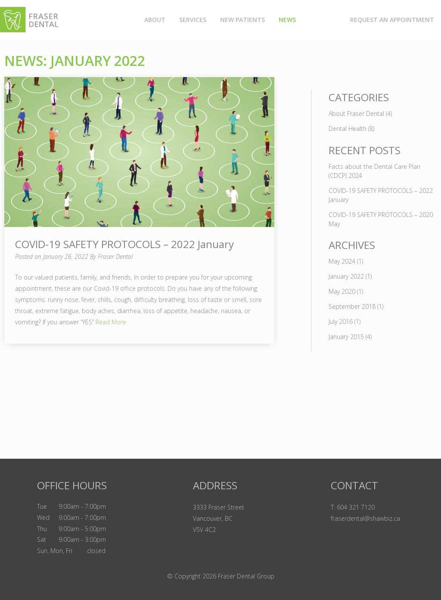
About (154, 20)
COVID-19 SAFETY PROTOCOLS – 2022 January (124, 244)
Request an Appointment (392, 20)
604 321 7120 (356, 507)
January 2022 (346, 276)
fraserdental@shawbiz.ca (365, 518)
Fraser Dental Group (246, 576)
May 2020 (342, 291)
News (287, 20)
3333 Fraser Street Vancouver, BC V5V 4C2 (218, 518)
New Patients (242, 20)
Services (192, 20)
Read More (110, 322)
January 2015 (346, 337)
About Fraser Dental (356, 113)
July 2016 (341, 321)
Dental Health (347, 128)
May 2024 (342, 261)
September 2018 (352, 306)
